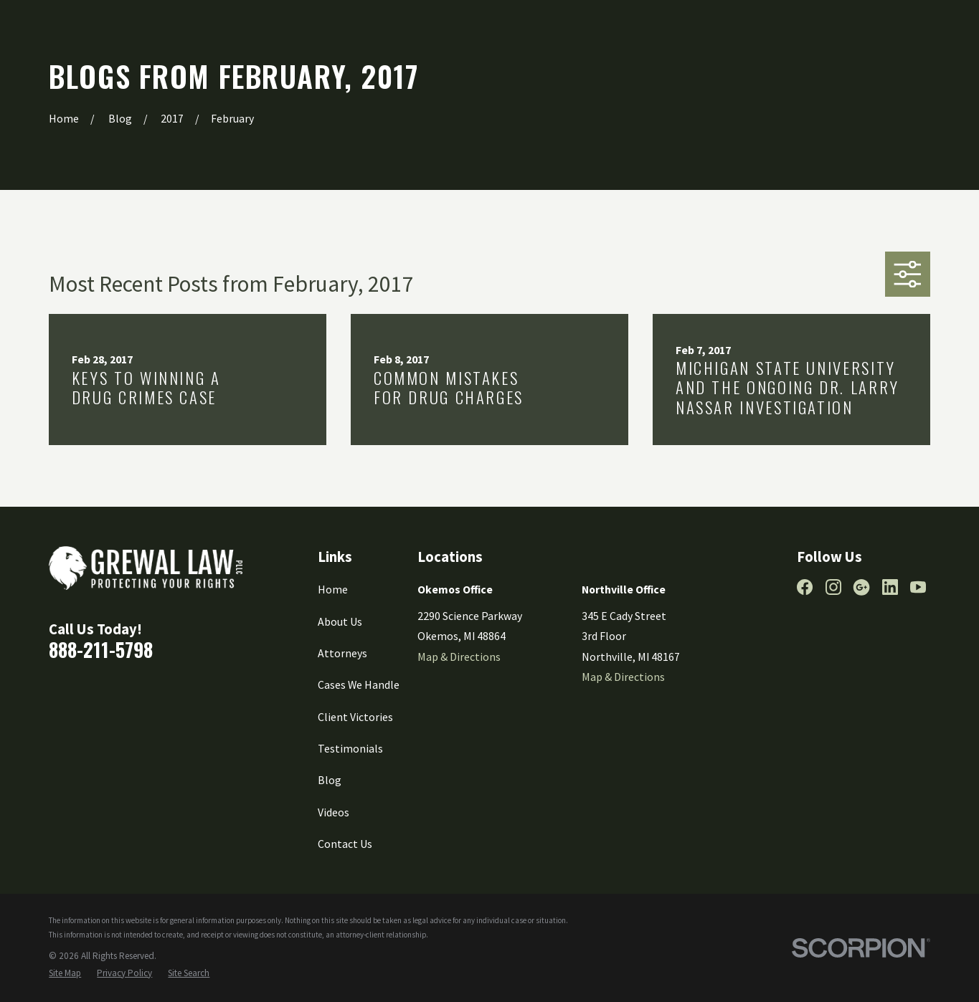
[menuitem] (65, 973)
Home (333, 589)
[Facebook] (805, 587)
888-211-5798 (101, 649)
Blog (329, 780)
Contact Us (345, 843)
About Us (340, 621)
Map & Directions (459, 656)
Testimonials (350, 748)
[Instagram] (833, 587)
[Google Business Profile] (861, 587)
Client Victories (355, 717)
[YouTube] (918, 587)
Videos (333, 812)
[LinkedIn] (890, 587)
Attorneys (342, 653)
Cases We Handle (358, 684)
